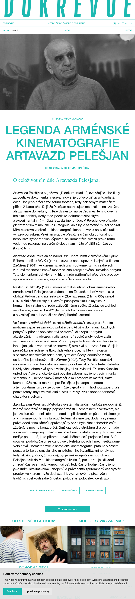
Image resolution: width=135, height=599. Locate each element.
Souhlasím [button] (12, 591)
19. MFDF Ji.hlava (93, 490)
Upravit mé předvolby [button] (37, 591)
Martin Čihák (81, 168)
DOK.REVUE (8, 23)
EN (131, 23)
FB (118, 23)
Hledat (128, 30)
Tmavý (14, 30)
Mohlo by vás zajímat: (101, 521)
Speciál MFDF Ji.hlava (67, 118)
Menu (67, 30)
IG (126, 23)
